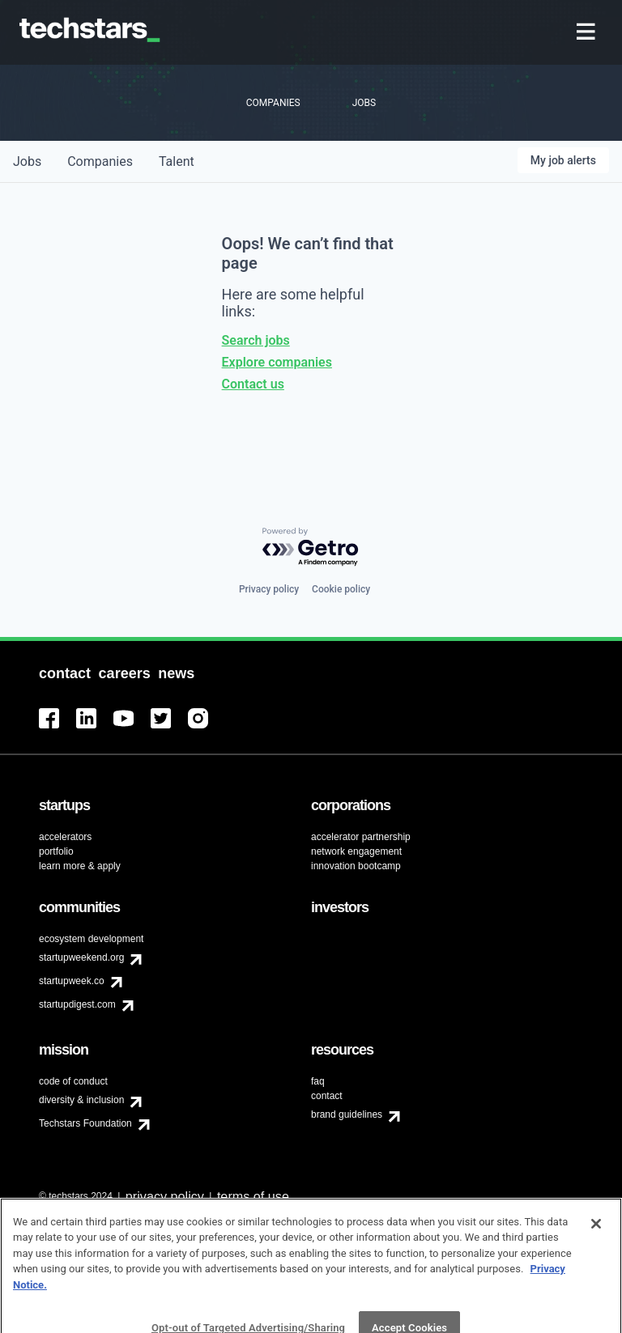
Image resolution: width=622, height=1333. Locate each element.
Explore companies (277, 362)
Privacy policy (269, 589)
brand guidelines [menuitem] (346, 1114)
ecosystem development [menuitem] (91, 939)
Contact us (253, 384)
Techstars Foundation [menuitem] (85, 1123)
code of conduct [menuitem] (73, 1081)
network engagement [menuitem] (356, 851)
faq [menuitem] (318, 1081)
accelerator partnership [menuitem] (361, 837)
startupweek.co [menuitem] (71, 981)
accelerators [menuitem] (65, 837)
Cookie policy (341, 589)
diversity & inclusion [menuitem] (81, 1100)
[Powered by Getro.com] (311, 547)
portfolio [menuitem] (56, 851)
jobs (27, 161)
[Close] (596, 1246)
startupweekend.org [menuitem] (81, 957)
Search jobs (256, 340)
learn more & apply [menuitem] (80, 866)
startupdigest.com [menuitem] (77, 1004)
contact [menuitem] (327, 1096)
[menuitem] (588, 33)
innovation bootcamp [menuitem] (356, 866)
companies (100, 161)
